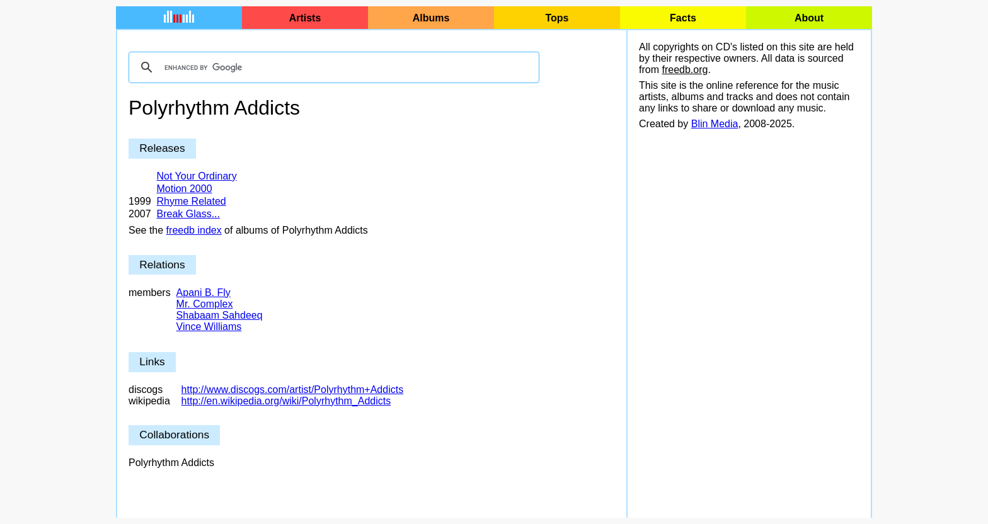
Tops (556, 18)
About (809, 18)
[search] (332, 67)
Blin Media (714, 123)
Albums (431, 18)
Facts (683, 18)
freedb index (194, 230)
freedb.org (685, 69)
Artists (305, 18)
